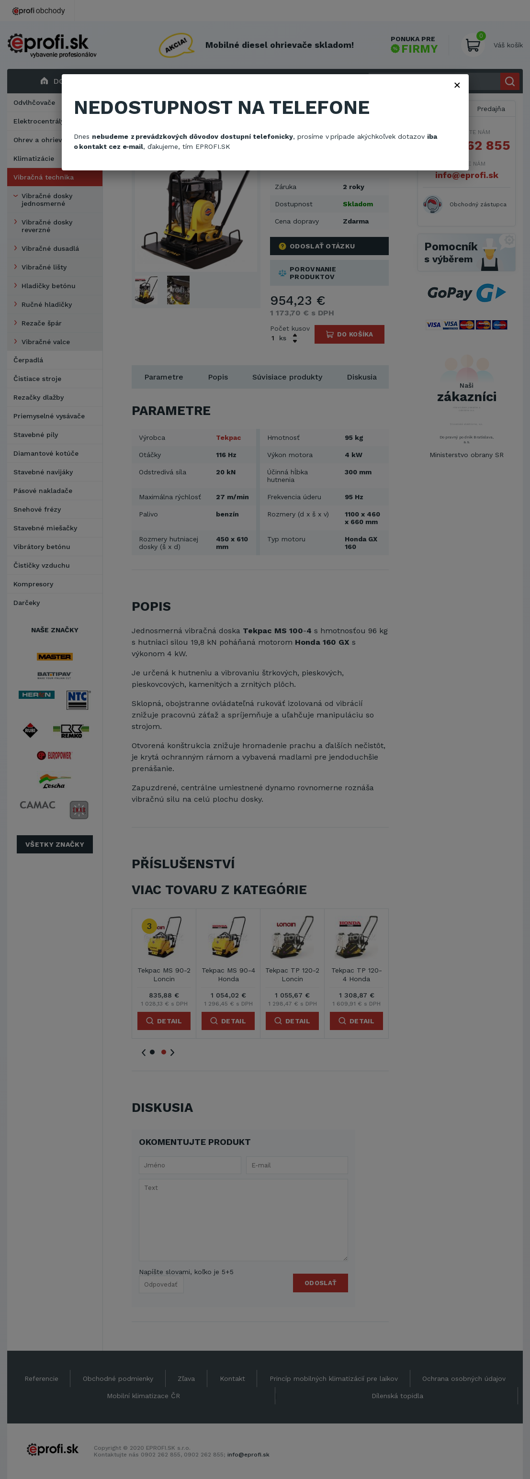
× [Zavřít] (457, 84)
